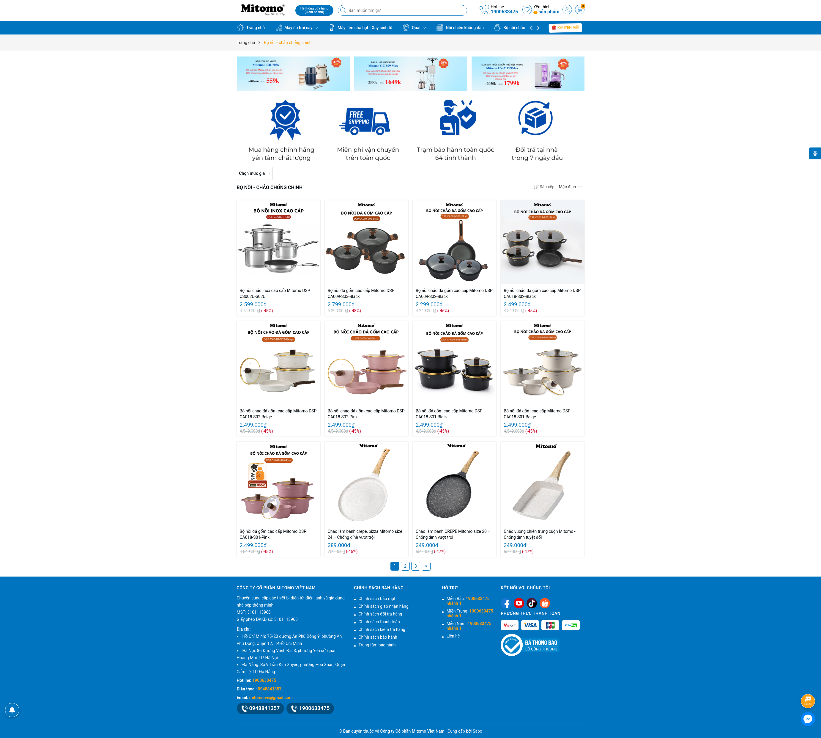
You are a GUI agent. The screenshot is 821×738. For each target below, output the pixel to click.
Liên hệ (453, 636)
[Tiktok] (532, 603)
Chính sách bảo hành (378, 637)
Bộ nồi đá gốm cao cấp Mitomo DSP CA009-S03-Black (361, 293)
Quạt (414, 27)
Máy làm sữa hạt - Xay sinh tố (360, 27)
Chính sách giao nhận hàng (384, 606)
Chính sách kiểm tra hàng (382, 629)
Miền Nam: (469, 626)
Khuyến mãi (565, 27)
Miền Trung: (470, 613)
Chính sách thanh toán (379, 621)
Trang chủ (251, 27)
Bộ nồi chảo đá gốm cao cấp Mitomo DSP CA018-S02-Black (542, 293)
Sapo (477, 731)
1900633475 (504, 12)
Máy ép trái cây (296, 27)
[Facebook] (506, 603)
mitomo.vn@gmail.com (271, 697)
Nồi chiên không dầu (460, 27)
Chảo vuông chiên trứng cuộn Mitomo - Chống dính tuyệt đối (539, 534)
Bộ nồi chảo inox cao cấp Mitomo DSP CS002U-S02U (275, 293)
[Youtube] (519, 603)
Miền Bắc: (468, 601)
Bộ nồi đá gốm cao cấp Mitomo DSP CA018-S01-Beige (537, 414)
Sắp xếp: (544, 186)
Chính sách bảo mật (377, 598)
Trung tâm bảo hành (377, 645)
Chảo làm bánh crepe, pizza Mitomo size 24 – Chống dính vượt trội (365, 534)
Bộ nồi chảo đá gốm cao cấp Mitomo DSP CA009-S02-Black (454, 293)
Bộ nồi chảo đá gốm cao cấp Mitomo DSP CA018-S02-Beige (278, 414)
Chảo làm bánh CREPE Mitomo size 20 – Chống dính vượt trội (453, 534)
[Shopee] (545, 603)
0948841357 (270, 689)
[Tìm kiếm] (344, 10)
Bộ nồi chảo (512, 27)
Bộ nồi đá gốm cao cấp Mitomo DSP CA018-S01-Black (449, 414)
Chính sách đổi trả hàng (380, 614)
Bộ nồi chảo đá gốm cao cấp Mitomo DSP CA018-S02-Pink (366, 414)
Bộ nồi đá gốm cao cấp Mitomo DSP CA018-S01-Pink (273, 534)
